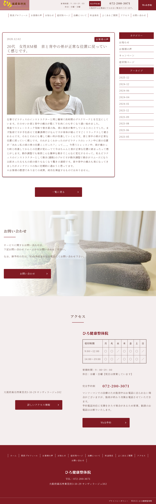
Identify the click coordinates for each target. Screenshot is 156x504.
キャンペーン (126, 55)
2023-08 (124, 123)
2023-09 (124, 117)
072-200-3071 (119, 3)
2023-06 (124, 130)
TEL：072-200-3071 (78, 478)
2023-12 (124, 110)
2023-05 (124, 136)
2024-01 (124, 103)
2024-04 (124, 97)
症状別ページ (126, 62)
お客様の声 (125, 49)
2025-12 (124, 77)
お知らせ (124, 42)
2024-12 (124, 84)
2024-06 (124, 90)
